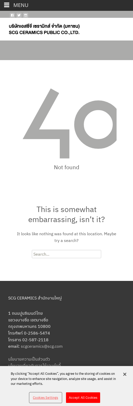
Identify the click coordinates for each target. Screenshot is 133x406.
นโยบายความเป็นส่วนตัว (29, 359)
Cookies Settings (45, 399)
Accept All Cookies (83, 399)
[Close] (124, 376)
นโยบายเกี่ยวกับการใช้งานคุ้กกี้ (34, 365)
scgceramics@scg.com (42, 346)
